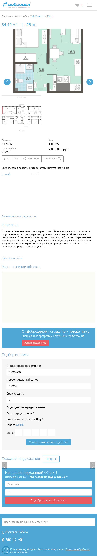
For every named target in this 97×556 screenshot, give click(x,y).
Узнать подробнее (35, 342)
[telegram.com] (20, 539)
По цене (51, 459)
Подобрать (49, 500)
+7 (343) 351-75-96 (16, 532)
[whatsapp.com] (14, 539)
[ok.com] (3, 539)
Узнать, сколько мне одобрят (48, 442)
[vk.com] (8, 539)
